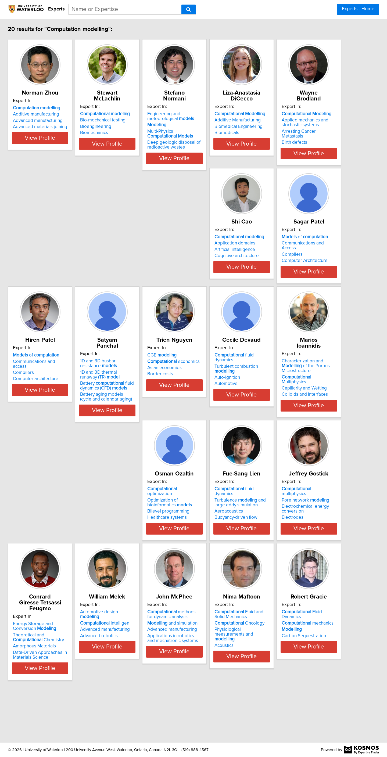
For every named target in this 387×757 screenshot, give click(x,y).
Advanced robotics (56, 687)
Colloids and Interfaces (302, 414)
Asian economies (135, 403)
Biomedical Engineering (303, 126)
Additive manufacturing (60, 120)
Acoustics (208, 696)
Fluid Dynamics (309, 668)
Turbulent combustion (231, 397)
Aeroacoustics (132, 547)
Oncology (224, 679)
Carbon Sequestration (301, 687)
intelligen (62, 674)
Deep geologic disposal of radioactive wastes (225, 145)
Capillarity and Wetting (301, 408)
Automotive (210, 410)
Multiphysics (306, 402)
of (222, 252)
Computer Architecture (222, 271)
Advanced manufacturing (62, 126)
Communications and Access (227, 258)
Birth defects (50, 276)
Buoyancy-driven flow (139, 553)
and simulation (143, 679)
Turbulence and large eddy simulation (149, 538)
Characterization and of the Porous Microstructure (310, 393)
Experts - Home (358, 8)
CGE (132, 391)
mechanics (305, 674)
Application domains (138, 258)
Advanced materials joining (64, 132)
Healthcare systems (57, 553)
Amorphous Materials (300, 552)
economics (144, 397)
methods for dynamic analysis (145, 671)
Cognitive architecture (140, 271)
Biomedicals (291, 132)
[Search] (188, 9)
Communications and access (307, 258)
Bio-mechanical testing (140, 120)
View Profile (71, 163)
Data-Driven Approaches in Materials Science (306, 560)
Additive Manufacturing (302, 120)
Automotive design (66, 668)
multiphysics (226, 529)
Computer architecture (302, 271)
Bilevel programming (58, 547)
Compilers (209, 265)
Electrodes (209, 553)
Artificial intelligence (138, 265)
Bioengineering (133, 126)
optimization (65, 529)
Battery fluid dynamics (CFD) (64, 416)
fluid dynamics (228, 391)
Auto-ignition (211, 403)
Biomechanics (132, 132)
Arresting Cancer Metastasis (65, 270)
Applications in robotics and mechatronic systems (145, 694)
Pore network (222, 535)
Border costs (131, 410)
